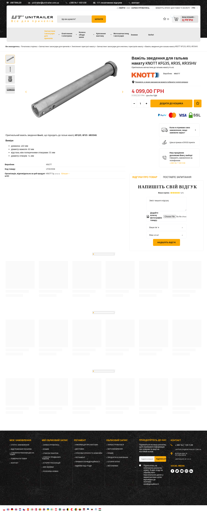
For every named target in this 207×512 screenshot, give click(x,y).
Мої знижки (48, 467)
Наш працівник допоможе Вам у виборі (181, 158)
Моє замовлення (20, 440)
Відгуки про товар (144, 177)
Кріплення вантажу (101, 34)
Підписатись (161, 458)
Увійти (122, 7)
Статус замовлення (20, 445)
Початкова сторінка (29, 46)
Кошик (46, 449)
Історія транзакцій (51, 463)
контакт (136, 2)
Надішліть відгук (166, 242)
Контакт (14, 463)
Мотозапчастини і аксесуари (121, 34)
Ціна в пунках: (176, 142)
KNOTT (177, 73)
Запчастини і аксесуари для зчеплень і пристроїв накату (120, 46)
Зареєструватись (140, 7)
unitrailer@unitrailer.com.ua (45, 2)
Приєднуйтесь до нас (153, 440)
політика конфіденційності (151, 483)
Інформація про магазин (86, 445)
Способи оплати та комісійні (88, 453)
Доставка (79, 449)
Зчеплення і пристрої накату (83, 46)
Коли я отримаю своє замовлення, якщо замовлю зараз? (180, 130)
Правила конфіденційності (87, 462)
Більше (64, 173)
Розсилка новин (50, 471)
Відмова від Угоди (83, 466)
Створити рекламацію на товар (22, 453)
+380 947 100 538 (77, 2)
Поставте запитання (177, 177)
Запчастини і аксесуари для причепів (49, 35)
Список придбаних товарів (51, 458)
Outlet (151, 34)
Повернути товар (19, 459)
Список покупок (50, 453)
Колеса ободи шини (82, 34)
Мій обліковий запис (55, 440)
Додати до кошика (171, 103)
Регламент (80, 457)
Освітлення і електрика (67, 34)
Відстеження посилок (21, 449)
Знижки (134, 34)
